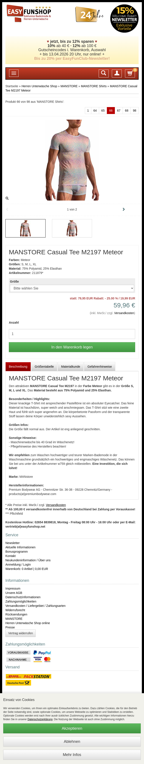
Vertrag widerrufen (20, 633)
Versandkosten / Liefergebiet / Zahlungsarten (35, 605)
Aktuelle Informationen (20, 547)
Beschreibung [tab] (18, 366)
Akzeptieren (72, 728)
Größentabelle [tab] (44, 366)
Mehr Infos (72, 755)
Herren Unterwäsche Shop (39, 86)
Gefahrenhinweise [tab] (99, 366)
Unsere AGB (13, 593)
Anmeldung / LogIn (18, 564)
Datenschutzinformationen (23, 597)
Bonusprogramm (16, 551)
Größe (14, 281)
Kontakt (10, 556)
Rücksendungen (16, 614)
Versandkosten (124, 313)
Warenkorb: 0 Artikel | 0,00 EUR (26, 569)
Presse (10, 627)
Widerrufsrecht (15, 610)
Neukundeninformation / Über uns (28, 560)
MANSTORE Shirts (94, 86)
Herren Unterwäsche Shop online (27, 623)
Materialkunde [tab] (70, 366)
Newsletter (12, 543)
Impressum (12, 588)
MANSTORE (69, 86)
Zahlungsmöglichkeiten (20, 601)
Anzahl (14, 322)
